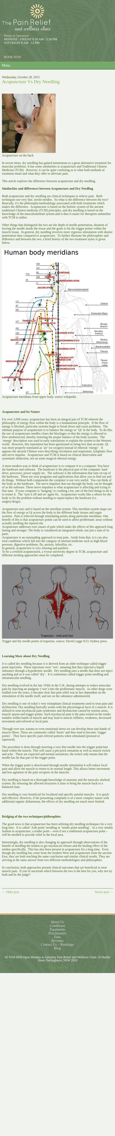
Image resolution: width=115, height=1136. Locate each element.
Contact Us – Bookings (57, 944)
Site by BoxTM (57, 967)
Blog (57, 948)
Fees (57, 937)
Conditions (57, 925)
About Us (57, 922)
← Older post (10, 892)
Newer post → (104, 892)
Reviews (58, 940)
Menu (6, 65)
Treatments (57, 929)
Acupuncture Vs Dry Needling (31, 81)
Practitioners (57, 933)
